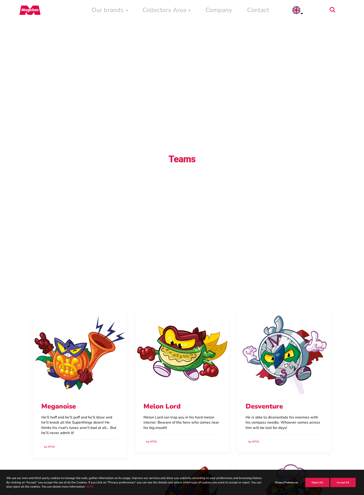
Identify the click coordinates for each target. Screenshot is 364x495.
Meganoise (58, 381)
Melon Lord (162, 381)
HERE (89, 487)
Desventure (264, 381)
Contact (301, 11)
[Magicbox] (26, 11)
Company (276, 11)
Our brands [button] (203, 11)
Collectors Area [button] (242, 11)
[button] (346, 11)
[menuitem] (203, 11)
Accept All (343, 482)
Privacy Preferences (286, 482)
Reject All (317, 482)
